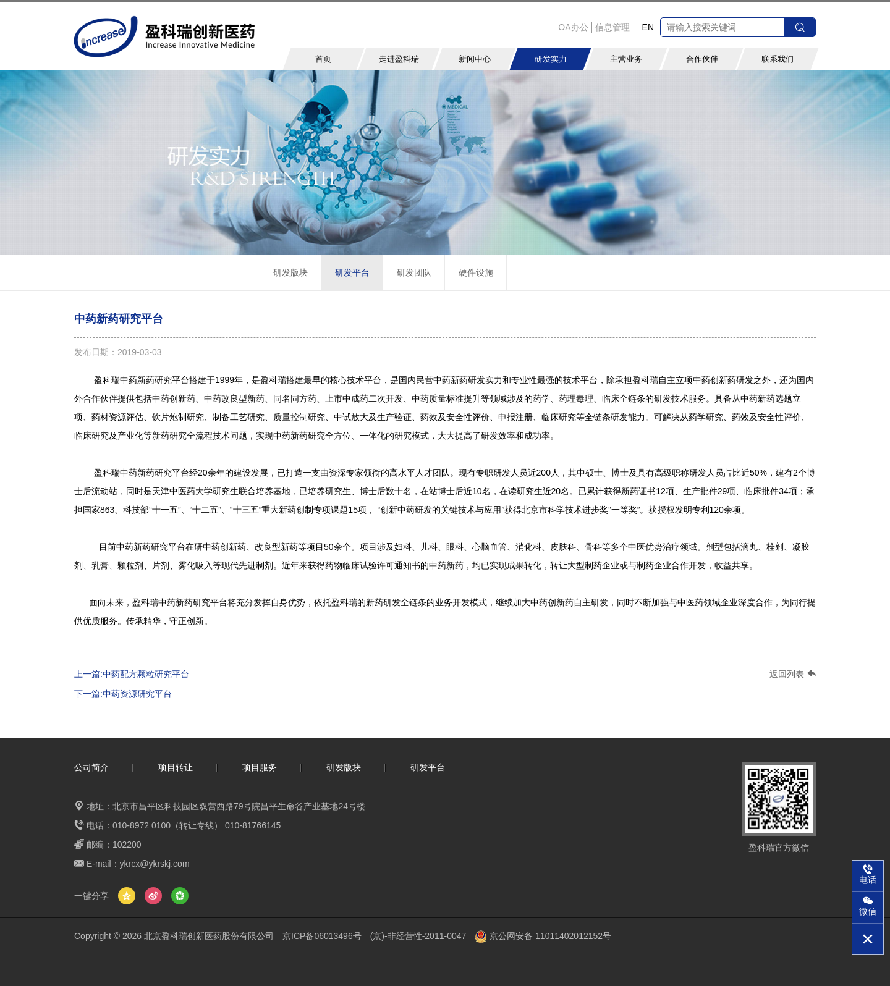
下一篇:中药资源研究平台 (123, 694)
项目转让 (175, 767)
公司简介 (91, 767)
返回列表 (792, 674)
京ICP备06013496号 (322, 936)
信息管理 (612, 27)
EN (648, 27)
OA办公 (573, 27)
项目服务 (259, 767)
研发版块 (290, 272)
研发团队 (414, 272)
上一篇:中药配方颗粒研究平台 (131, 674)
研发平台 (352, 272)
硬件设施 (476, 272)
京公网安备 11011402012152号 (543, 936)
